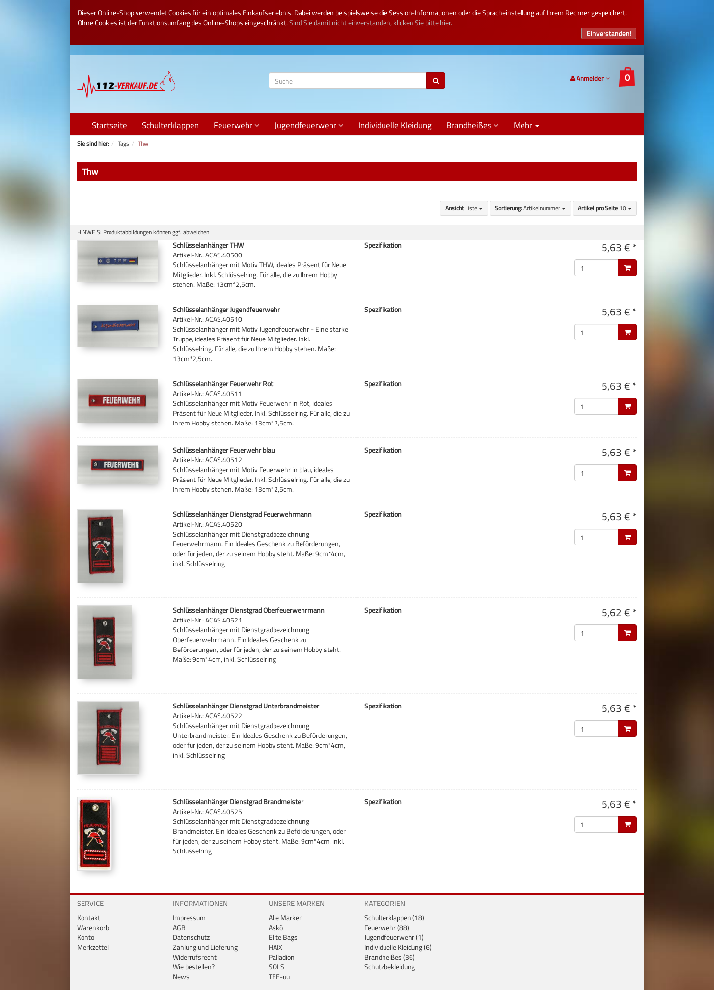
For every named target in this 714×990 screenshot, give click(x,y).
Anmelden (590, 78)
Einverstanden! (609, 33)
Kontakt (88, 917)
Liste (464, 208)
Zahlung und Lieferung (205, 947)
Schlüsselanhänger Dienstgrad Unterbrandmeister (246, 706)
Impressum (189, 917)
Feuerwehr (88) (386, 927)
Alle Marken (286, 917)
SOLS (276, 967)
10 (605, 208)
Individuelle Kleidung (395, 125)
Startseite (109, 125)
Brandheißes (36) (389, 957)
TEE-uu (279, 976)
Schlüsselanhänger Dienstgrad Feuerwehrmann (242, 514)
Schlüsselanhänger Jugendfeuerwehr (226, 309)
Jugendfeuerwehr (309, 125)
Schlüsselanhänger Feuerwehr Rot (223, 383)
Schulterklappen (170, 125)
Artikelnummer (530, 208)
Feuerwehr (237, 125)
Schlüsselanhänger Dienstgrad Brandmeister (238, 801)
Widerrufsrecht (195, 957)
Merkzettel (93, 947)
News (181, 976)
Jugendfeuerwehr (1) (394, 937)
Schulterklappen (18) (394, 917)
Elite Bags (283, 937)
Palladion (282, 957)
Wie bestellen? (194, 967)
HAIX (275, 947)
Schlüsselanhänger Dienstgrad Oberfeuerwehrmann (249, 610)
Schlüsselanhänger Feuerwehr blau (224, 450)
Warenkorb (93, 927)
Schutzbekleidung (389, 967)
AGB (179, 927)
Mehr (526, 125)
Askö (276, 927)
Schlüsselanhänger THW (208, 245)
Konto (85, 937)
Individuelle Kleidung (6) (398, 947)
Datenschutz (191, 937)
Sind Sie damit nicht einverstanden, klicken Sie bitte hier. (370, 22)
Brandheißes (472, 125)
